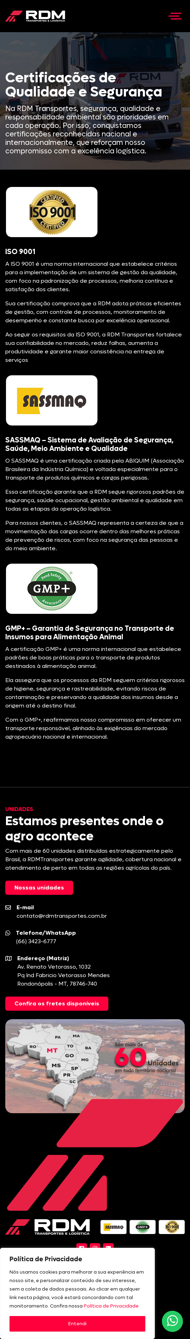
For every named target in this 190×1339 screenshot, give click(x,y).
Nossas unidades (39, 887)
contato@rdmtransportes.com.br (62, 916)
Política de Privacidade (111, 1306)
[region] (77, 1293)
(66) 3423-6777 (36, 941)
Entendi (77, 1323)
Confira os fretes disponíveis (56, 1003)
